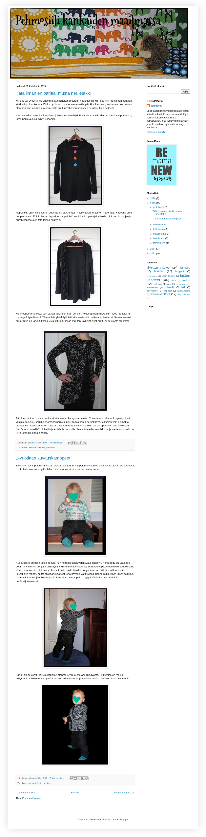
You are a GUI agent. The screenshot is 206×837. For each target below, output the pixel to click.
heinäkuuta (159, 224)
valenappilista (183, 291)
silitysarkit (169, 287)
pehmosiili (156, 105)
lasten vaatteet (44, 783)
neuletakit (50, 447)
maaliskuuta (159, 234)
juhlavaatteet (152, 276)
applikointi (185, 267)
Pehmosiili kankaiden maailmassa (88, 20)
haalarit (158, 271)
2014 (153, 249)
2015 (153, 203)
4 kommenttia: (57, 442)
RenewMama (181, 284)
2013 (153, 253)
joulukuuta (159, 207)
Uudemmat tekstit (26, 792)
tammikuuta (159, 243)
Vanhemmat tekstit (124, 792)
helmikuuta (159, 238)
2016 (153, 198)
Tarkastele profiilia (156, 132)
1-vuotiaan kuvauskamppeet (43, 458)
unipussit (167, 291)
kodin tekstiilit (168, 276)
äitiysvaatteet (184, 294)
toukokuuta (159, 229)
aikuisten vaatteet (37, 447)
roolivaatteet (152, 287)
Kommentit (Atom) (31, 798)
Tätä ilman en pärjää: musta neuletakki (53, 93)
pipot (169, 284)
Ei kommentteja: (57, 778)
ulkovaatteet (152, 291)
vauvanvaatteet (160, 294)
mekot (186, 280)
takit (183, 287)
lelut (174, 280)
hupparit (32, 783)
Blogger (124, 819)
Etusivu (75, 792)
